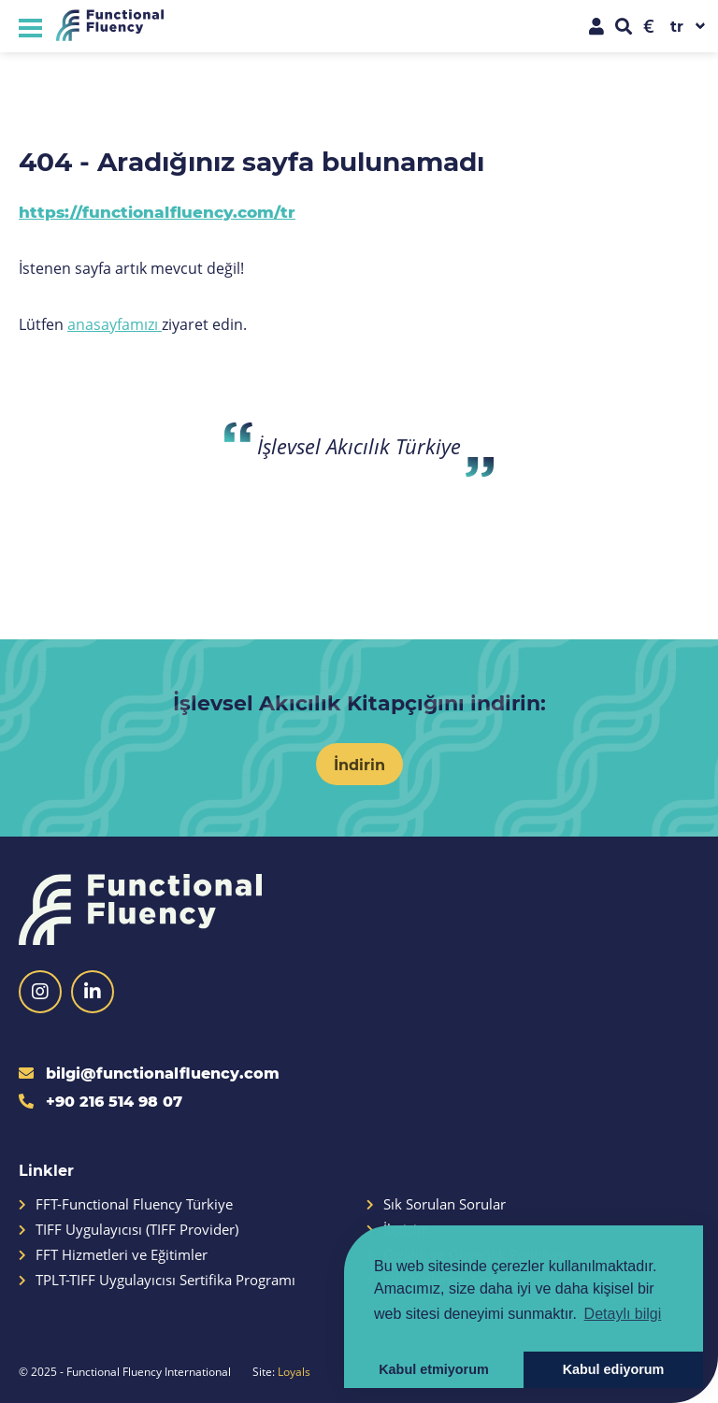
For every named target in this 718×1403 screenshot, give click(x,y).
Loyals (294, 1371)
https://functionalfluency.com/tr (157, 211)
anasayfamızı (114, 324)
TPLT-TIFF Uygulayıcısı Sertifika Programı (157, 1280)
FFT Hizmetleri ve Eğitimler (113, 1255)
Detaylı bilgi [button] (623, 1314)
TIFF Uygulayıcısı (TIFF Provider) (128, 1230)
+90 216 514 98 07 (100, 1100)
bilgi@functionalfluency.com (149, 1072)
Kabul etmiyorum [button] (434, 1369)
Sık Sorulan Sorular (436, 1204)
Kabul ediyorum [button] (614, 1369)
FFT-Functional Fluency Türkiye (126, 1204)
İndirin (359, 764)
